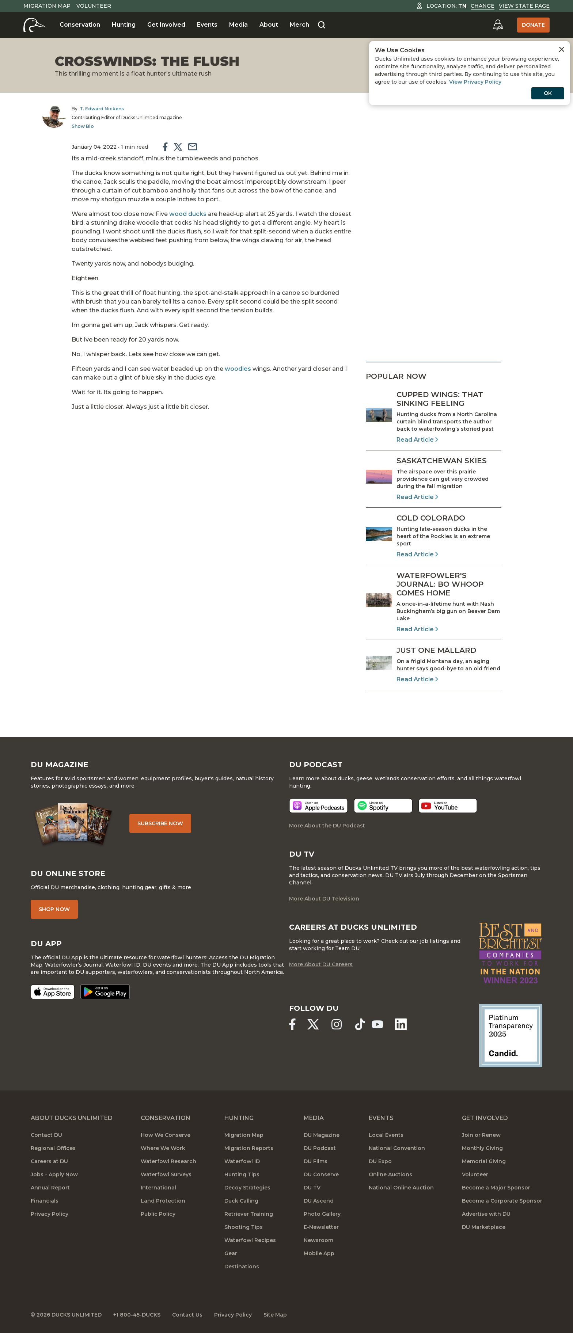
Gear (230, 1253)
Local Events (386, 1135)
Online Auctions (390, 1174)
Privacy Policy (49, 1214)
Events (207, 24)
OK (548, 93)
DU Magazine (321, 1135)
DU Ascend (319, 1200)
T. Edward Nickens (102, 108)
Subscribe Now (160, 823)
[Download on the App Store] (53, 991)
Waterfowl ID (242, 1161)
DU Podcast (320, 1148)
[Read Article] (433, 417)
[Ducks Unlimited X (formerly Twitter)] (313, 1024)
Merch (299, 24)
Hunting (124, 24)
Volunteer (93, 5)
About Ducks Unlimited (72, 1118)
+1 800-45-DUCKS (136, 1314)
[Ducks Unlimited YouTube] (377, 1024)
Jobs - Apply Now (54, 1174)
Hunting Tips (241, 1174)
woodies (238, 368)
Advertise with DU (486, 1214)
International (158, 1187)
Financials (44, 1200)
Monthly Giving (482, 1148)
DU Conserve (321, 1174)
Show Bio (83, 126)
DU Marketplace (483, 1227)
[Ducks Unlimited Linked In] (401, 1024)
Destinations (241, 1266)
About (268, 24)
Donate (533, 25)
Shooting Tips (243, 1227)
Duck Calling (241, 1200)
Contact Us (187, 1314)
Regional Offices (53, 1148)
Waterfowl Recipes (250, 1240)
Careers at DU (49, 1161)
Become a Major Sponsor (496, 1187)
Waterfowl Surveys (166, 1174)
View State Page (524, 6)
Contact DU (46, 1135)
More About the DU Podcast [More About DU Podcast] (327, 825)
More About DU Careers (321, 964)
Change (482, 6)
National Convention (397, 1148)
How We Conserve (165, 1135)
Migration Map (47, 5)
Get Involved (166, 24)
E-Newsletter (321, 1227)
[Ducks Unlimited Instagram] (336, 1024)
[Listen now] (318, 805)
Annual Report (50, 1187)
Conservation (80, 24)
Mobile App (319, 1253)
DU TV (312, 1187)
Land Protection (163, 1200)
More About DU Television (324, 898)
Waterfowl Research (168, 1161)
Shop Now (54, 909)
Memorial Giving (484, 1161)
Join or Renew (481, 1135)
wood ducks (187, 213)
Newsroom (318, 1240)
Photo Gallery (322, 1214)
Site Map (275, 1314)
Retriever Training (248, 1214)
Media (238, 24)
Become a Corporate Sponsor (502, 1200)
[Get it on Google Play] (105, 991)
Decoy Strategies (247, 1187)
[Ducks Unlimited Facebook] (292, 1024)
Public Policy (158, 1214)
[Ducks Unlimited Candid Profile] (510, 1035)
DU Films (315, 1161)
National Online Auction (401, 1187)
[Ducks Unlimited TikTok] (360, 1024)
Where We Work (163, 1148)
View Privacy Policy (475, 82)
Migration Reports (248, 1148)
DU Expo (380, 1161)
